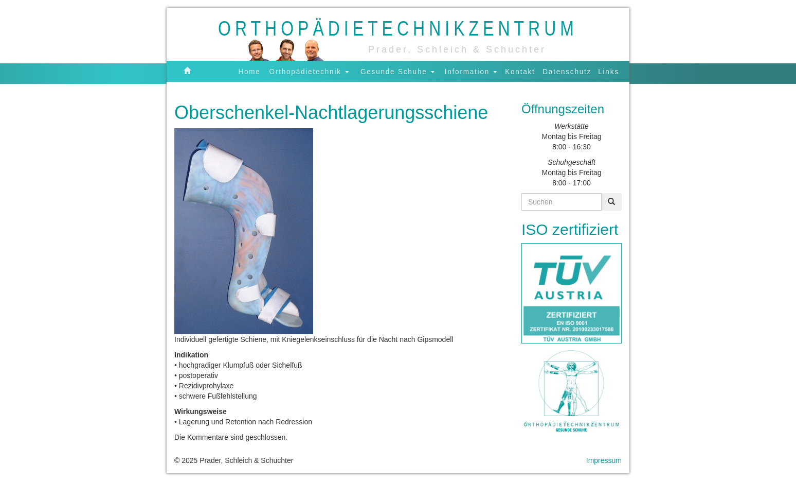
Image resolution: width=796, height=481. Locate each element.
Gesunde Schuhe (397, 71)
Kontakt (520, 71)
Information (471, 71)
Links (608, 71)
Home (250, 71)
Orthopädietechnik (309, 71)
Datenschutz (566, 71)
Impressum (604, 460)
